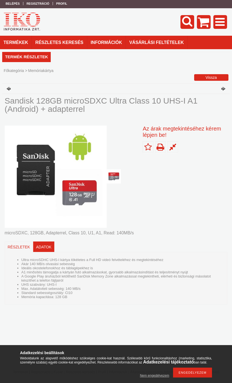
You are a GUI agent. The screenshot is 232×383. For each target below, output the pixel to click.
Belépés (12, 3)
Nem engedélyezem (154, 376)
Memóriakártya (40, 70)
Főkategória (14, 70)
